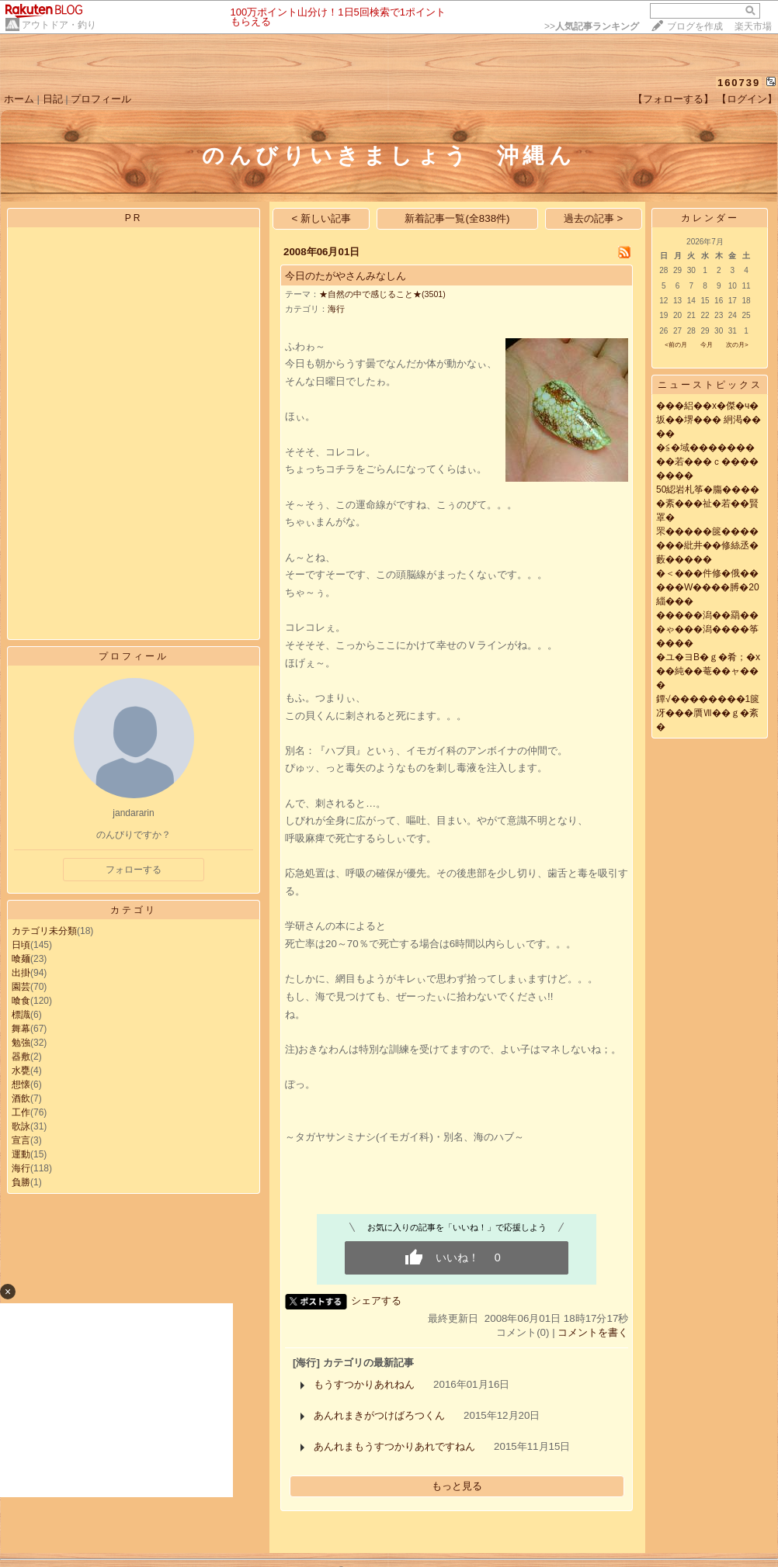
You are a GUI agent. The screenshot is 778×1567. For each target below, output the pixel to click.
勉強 (21, 1042)
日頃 (21, 944)
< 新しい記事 (322, 218)
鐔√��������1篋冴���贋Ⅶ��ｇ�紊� (707, 713)
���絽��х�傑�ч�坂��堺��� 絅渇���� (708, 419)
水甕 (21, 1070)
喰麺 (21, 958)
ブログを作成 (695, 26)
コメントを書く (592, 1332)
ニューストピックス (710, 384)
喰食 (21, 1000)
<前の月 (676, 344)
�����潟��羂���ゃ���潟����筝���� (707, 629)
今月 (706, 344)
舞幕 (21, 1028)
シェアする (376, 1300)
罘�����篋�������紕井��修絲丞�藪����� (707, 545)
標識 (21, 1014)
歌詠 (21, 1126)
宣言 (21, 1140)
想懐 (21, 1084)
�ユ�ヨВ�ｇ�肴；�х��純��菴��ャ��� (708, 671)
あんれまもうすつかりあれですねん (394, 1446)
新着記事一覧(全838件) (457, 218)
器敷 (21, 1056)
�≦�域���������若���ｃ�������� (707, 461)
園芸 (21, 986)
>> (591, 26)
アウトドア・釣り (59, 24)
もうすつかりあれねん (364, 1384)
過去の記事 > (593, 218)
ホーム (19, 99)
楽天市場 (753, 26)
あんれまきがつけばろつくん (379, 1415)
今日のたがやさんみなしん (345, 276)
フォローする (134, 869)
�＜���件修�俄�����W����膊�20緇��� (707, 587)
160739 (738, 82)
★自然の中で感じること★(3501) (382, 294)
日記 (53, 99)
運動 (21, 1154)
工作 (21, 1112)
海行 (21, 1168)
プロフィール (101, 99)
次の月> (737, 344)
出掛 (21, 972)
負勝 (21, 1182)
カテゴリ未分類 (44, 930)
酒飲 (21, 1098)
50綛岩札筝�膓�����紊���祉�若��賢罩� (707, 503)
